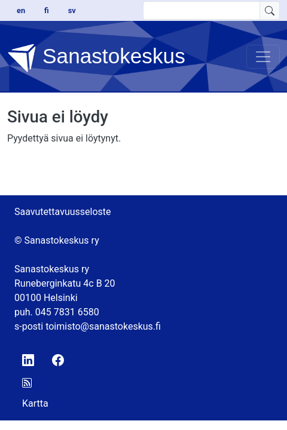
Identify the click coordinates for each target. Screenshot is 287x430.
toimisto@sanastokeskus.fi (103, 326)
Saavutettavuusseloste (62, 211)
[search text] (201, 10)
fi (46, 10)
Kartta (35, 403)
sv (72, 10)
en (21, 10)
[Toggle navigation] (263, 57)
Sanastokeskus (96, 58)
